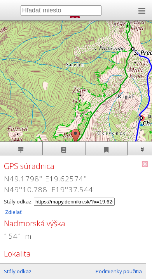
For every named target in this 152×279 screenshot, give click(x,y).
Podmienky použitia (119, 271)
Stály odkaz (17, 271)
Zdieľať (13, 211)
